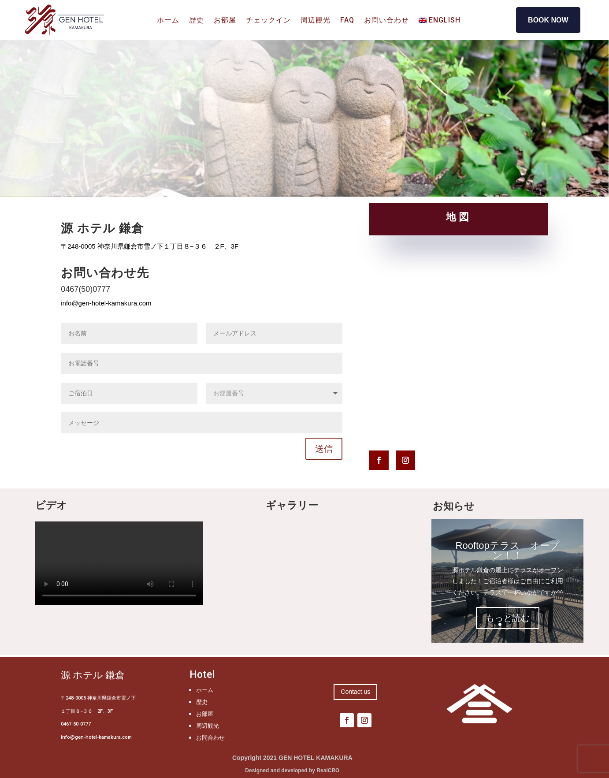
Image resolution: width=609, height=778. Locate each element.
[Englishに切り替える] (439, 22)
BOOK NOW (548, 20)
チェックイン (268, 20)
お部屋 (225, 20)
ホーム (168, 20)
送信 (324, 449)
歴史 (196, 20)
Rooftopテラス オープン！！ (508, 550)
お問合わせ (210, 737)
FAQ (347, 20)
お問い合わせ (386, 20)
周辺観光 (315, 20)
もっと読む (508, 618)
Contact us (355, 691)
